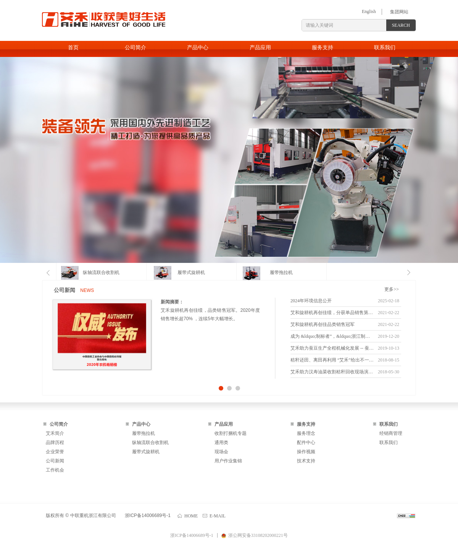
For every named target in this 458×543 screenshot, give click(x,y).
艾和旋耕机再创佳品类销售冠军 (322, 324)
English (369, 11)
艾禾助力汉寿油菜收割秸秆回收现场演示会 (332, 371)
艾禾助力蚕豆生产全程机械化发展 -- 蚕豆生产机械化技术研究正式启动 (332, 348)
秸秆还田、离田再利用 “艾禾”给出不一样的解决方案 (332, 360)
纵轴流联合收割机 (101, 272)
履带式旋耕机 (191, 272)
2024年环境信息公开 (311, 300)
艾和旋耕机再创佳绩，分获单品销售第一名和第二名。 (332, 312)
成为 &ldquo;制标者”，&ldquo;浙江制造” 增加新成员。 (332, 336)
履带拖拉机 (281, 272)
